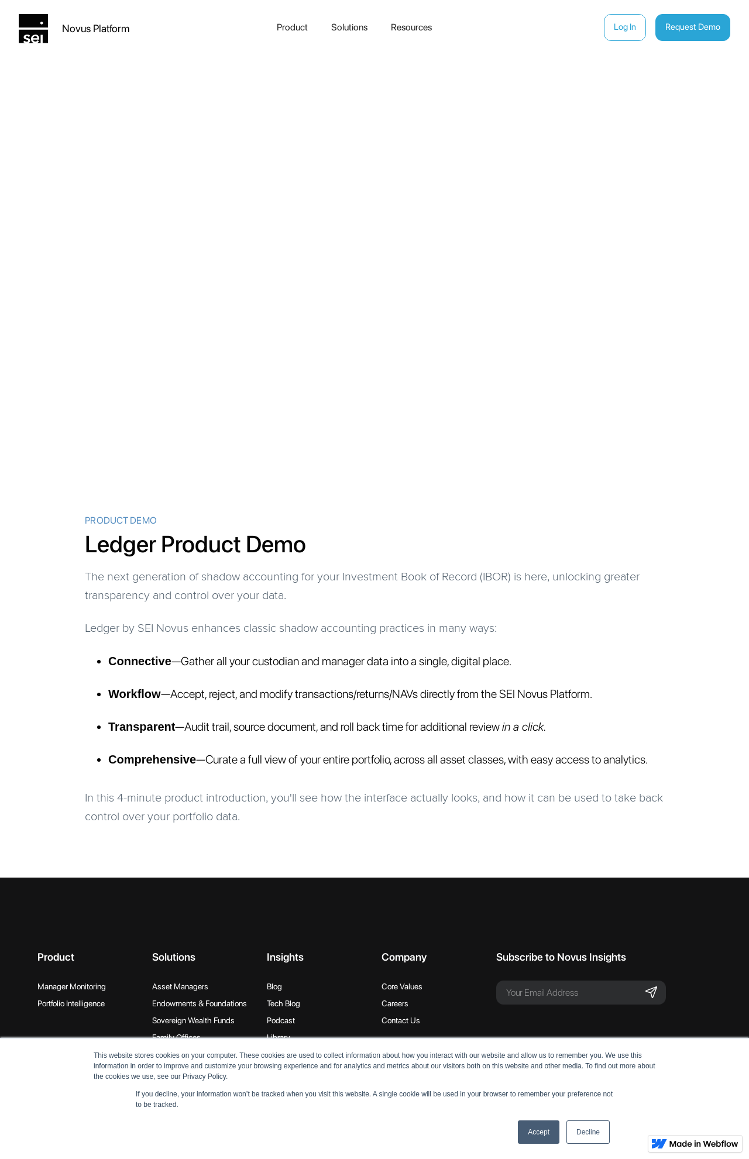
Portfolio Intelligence (71, 1003)
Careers (395, 1003)
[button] (294, 27)
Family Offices (176, 1037)
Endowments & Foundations (199, 1003)
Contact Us (401, 1020)
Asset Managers (180, 986)
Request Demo (692, 27)
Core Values (402, 986)
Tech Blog (283, 1003)
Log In (625, 27)
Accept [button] (538, 1132)
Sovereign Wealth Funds (193, 1020)
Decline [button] (588, 1132)
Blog (274, 986)
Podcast (281, 1020)
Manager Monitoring (71, 986)
